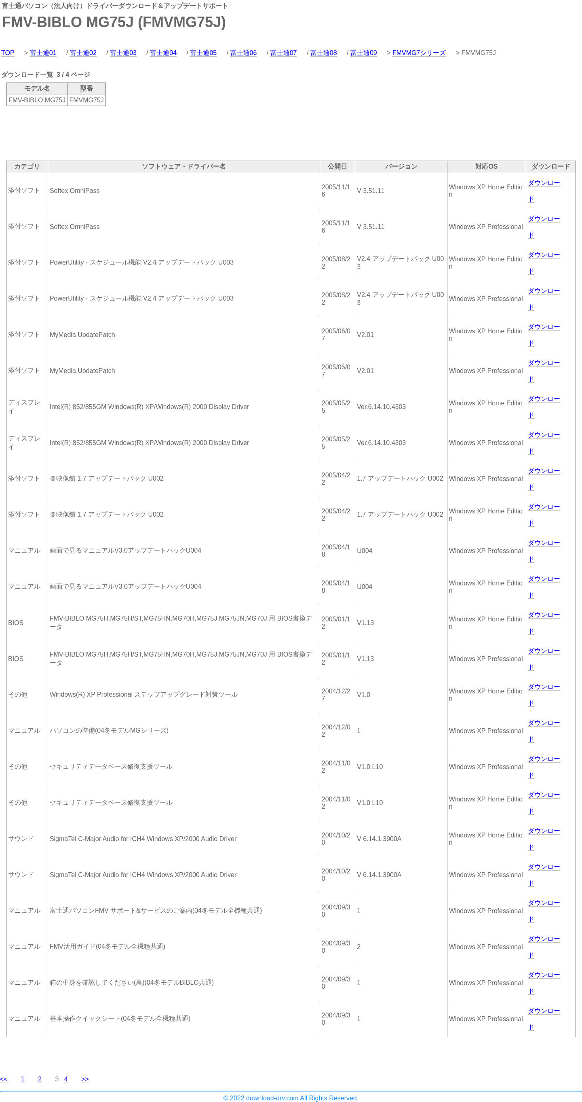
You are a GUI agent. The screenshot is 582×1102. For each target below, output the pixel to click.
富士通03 (123, 52)
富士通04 (163, 52)
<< (4, 1079)
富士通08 (323, 52)
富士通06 (243, 52)
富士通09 (363, 52)
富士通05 (203, 52)
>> (85, 1079)
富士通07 (283, 52)
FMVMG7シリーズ (419, 52)
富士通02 (83, 52)
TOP (8, 52)
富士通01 (43, 52)
